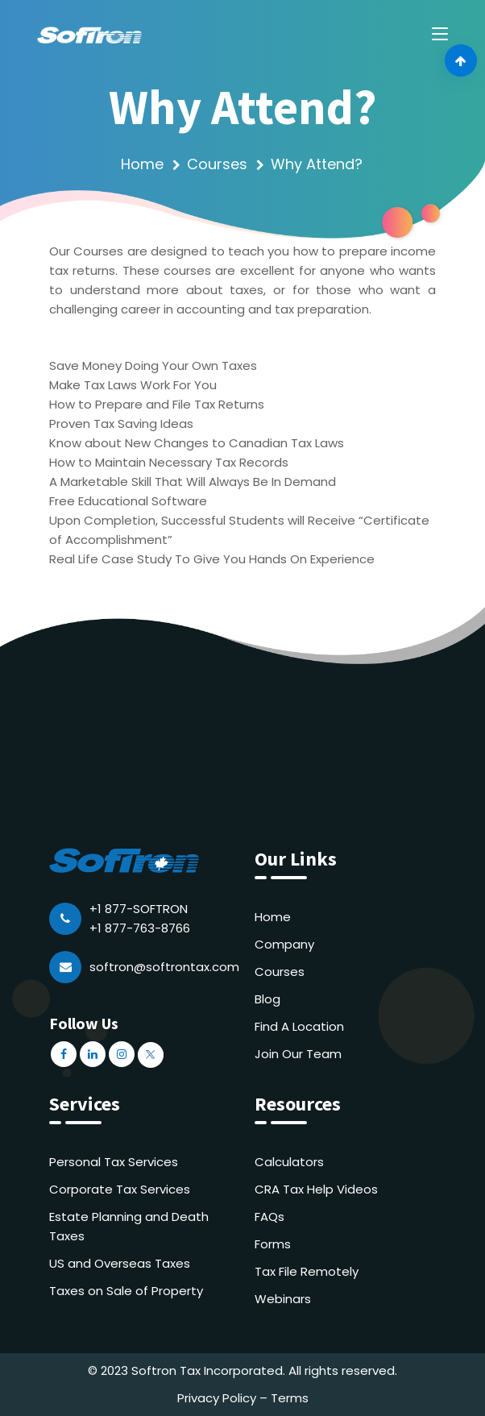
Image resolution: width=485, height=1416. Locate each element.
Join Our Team (298, 1053)
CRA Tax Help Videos (316, 1189)
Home (142, 164)
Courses (217, 164)
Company (284, 944)
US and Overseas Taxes (119, 1263)
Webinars (283, 1298)
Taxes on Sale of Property (126, 1290)
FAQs (269, 1216)
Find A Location (299, 1026)
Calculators (289, 1161)
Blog (267, 998)
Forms (273, 1243)
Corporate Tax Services (119, 1189)
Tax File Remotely (307, 1271)
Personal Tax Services (113, 1161)
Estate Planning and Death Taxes (129, 1226)
